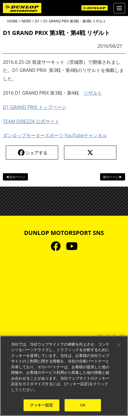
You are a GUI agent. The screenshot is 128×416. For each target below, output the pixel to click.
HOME (12, 21)
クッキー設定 (41, 405)
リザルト (92, 93)
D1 (37, 21)
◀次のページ (15, 177)
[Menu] (119, 8)
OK (83, 405)
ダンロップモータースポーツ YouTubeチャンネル (55, 135)
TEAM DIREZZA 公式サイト (31, 121)
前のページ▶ (112, 177)
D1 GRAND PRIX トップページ (34, 107)
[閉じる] (118, 345)
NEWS (26, 21)
